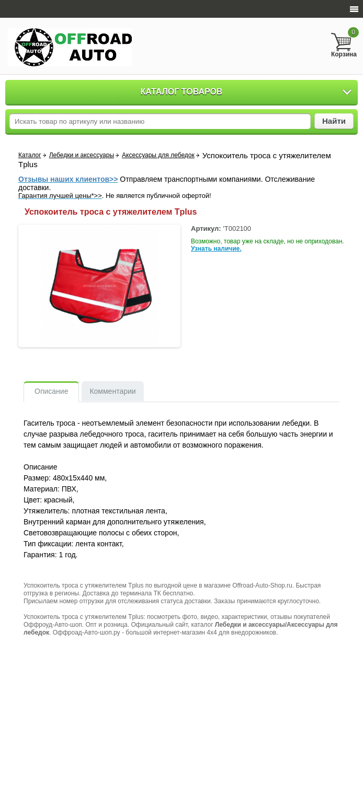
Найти (334, 120)
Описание (51, 391)
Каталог (29, 155)
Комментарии (112, 391)
